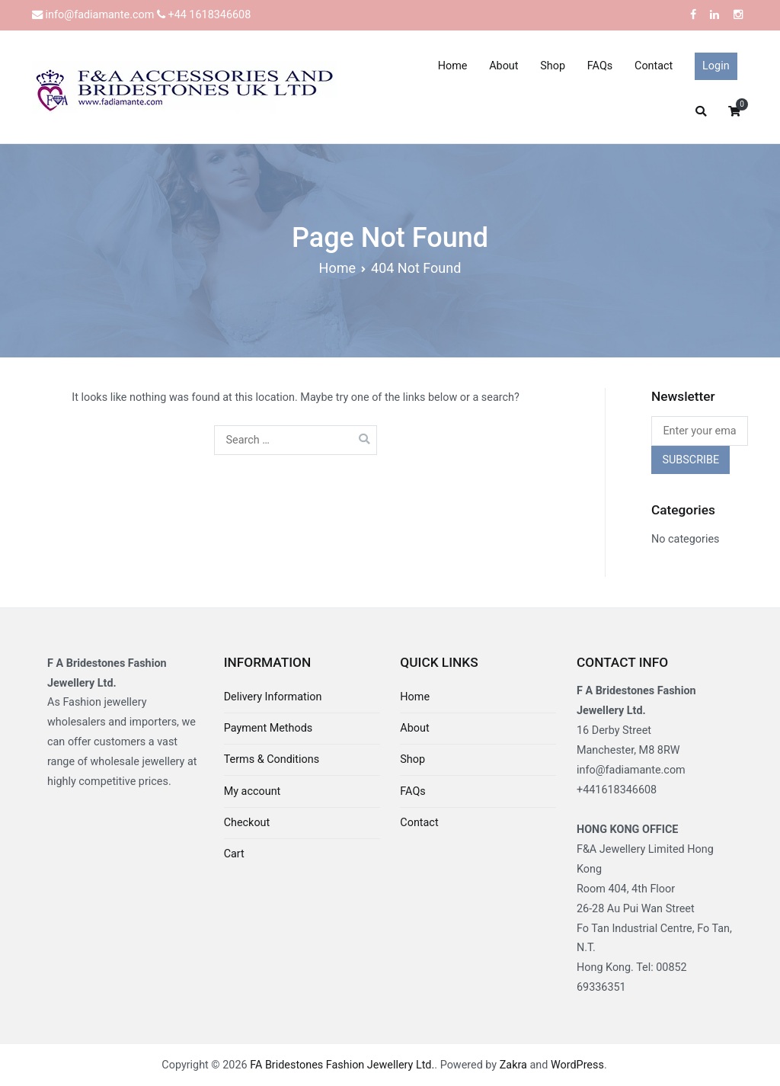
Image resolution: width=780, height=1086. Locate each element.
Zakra (513, 1065)
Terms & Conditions (271, 759)
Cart (234, 853)
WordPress (577, 1065)
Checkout (247, 822)
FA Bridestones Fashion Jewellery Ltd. (342, 1065)
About (503, 65)
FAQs (599, 65)
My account (252, 791)
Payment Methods (268, 728)
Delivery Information (273, 696)
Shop (552, 65)
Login (716, 65)
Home (453, 65)
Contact (654, 65)
